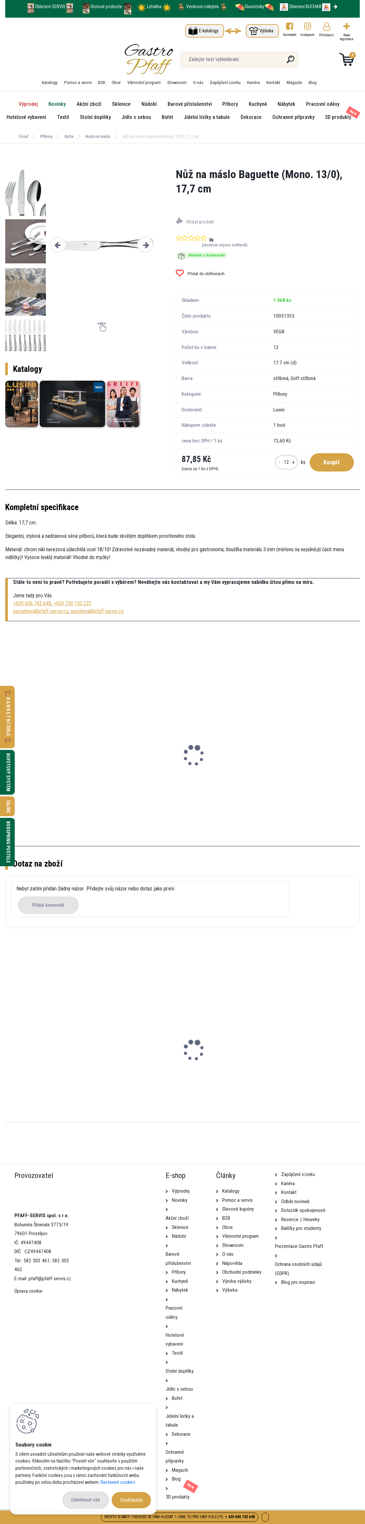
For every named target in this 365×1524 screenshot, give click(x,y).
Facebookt (289, 35)
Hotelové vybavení (26, 117)
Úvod (23, 136)
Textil (63, 117)
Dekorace (251, 117)
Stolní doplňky (95, 117)
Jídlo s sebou (136, 117)
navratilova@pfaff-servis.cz (40, 611)
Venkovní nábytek (202, 6)
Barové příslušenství (190, 104)
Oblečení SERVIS (50, 6)
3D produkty (338, 117)
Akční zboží (89, 104)
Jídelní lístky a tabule (207, 117)
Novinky (57, 104)
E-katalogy (208, 30)
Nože (68, 136)
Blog (313, 82)
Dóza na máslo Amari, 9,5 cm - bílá (49, 764)
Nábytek (286, 104)
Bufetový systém (8, 772)
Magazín (294, 82)
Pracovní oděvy (322, 104)
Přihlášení (326, 35)
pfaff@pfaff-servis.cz (49, 1279)
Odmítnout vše (85, 1500)
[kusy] (286, 462)
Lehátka (154, 6)
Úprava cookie (28, 1291)
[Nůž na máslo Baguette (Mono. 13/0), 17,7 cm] (102, 244)
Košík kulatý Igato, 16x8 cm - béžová (291, 764)
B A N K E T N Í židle (8, 717)
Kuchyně (258, 104)
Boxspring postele (8, 842)
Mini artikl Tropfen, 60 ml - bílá (164, 764)
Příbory (230, 104)
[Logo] (45, 59)
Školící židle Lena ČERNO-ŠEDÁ (163, 1073)
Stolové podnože (106, 6)
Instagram (307, 35)
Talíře (8, 806)
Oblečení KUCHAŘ (305, 6)
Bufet (167, 117)
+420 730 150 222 (72, 603)
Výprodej (28, 104)
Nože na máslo (97, 136)
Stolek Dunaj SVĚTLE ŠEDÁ (38, 1073)
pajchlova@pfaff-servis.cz (97, 611)
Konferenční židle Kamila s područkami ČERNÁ (299, 1073)
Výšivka (266, 30)
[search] (231, 62)
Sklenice (121, 104)
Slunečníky (249, 6)
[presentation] (58, 245)
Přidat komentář (48, 905)
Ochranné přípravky (293, 117)
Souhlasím (131, 1500)
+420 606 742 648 (32, 603)
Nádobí (149, 104)
